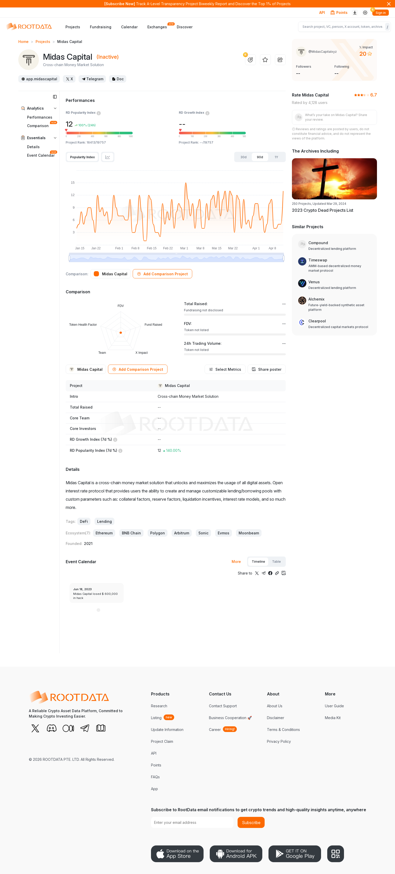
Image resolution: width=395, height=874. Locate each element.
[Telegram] (84, 728)
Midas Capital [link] (69, 41)
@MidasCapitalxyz (322, 52)
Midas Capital (177, 386)
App (154, 789)
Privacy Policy (279, 741)
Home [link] (23, 41)
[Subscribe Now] (119, 4)
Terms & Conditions (283, 729)
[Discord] (51, 728)
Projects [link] (43, 41)
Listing (156, 718)
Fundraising (100, 27)
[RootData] (27, 27)
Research (159, 706)
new (169, 717)
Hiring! (230, 729)
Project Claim (162, 741)
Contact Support (223, 706)
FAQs (155, 777)
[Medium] (68, 728)
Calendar (129, 27)
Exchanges (157, 26)
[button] (162, 273)
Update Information (167, 729)
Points (156, 765)
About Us (274, 706)
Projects (72, 27)
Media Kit (333, 718)
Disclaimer (275, 718)
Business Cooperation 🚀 (230, 718)
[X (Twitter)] (35, 728)
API (322, 12)
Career (215, 729)
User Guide (334, 706)
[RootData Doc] (101, 728)
